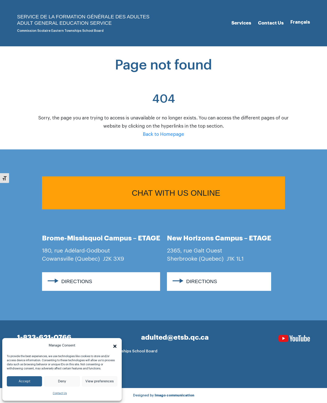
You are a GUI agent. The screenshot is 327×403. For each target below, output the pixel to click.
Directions (76, 281)
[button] (115, 345)
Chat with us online (176, 192)
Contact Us (60, 393)
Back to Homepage (163, 134)
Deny (62, 381)
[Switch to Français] (300, 22)
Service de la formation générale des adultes (83, 17)
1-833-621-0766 (44, 337)
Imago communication (174, 395)
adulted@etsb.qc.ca (175, 337)
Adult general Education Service (64, 23)
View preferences (99, 381)
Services (241, 23)
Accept (24, 381)
